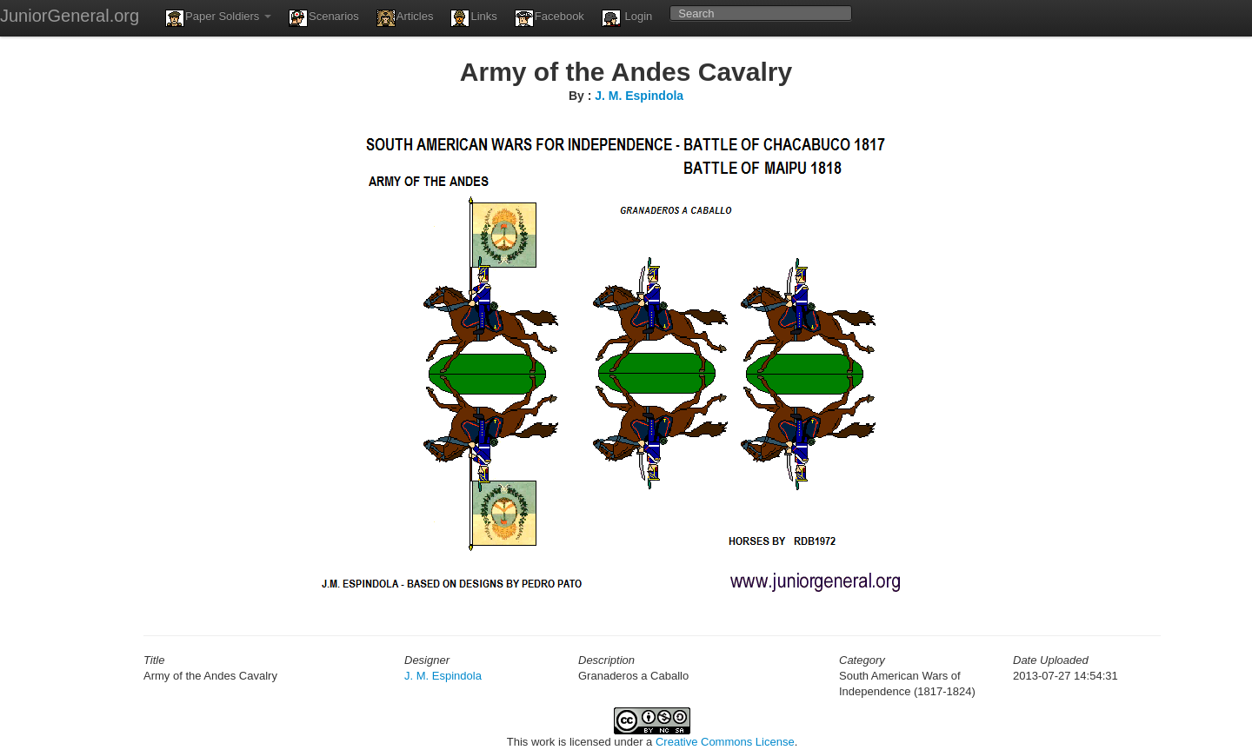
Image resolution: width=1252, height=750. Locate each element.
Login (627, 18)
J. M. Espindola (639, 96)
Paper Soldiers (218, 18)
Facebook (549, 18)
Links (473, 18)
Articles (405, 18)
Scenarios (324, 18)
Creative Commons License (725, 741)
